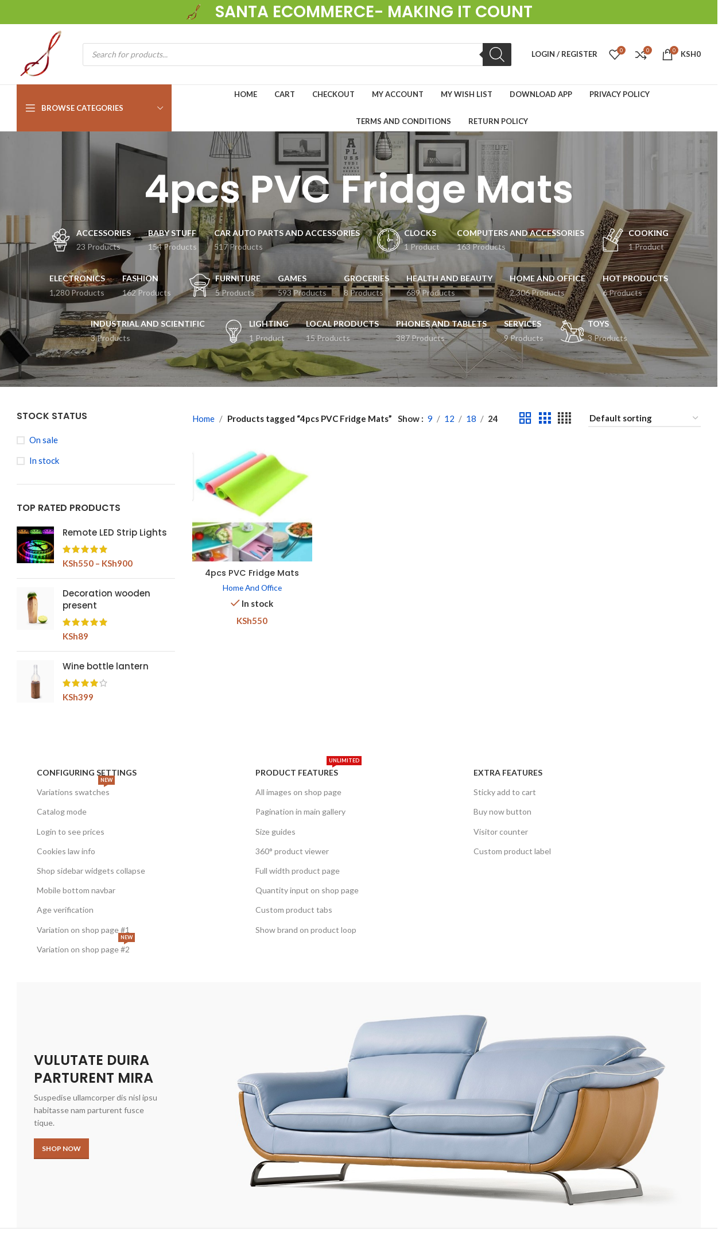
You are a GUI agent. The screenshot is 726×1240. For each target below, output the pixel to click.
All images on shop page (298, 792)
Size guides (275, 831)
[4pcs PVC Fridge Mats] (251, 502)
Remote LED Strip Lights (115, 532)
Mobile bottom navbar (76, 890)
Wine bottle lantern (106, 666)
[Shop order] (644, 418)
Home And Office (251, 586)
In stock (44, 460)
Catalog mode (62, 811)
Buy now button (502, 811)
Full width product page (297, 870)
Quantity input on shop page (307, 890)
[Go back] (129, 189)
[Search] (497, 54)
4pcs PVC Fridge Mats (251, 571)
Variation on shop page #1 (83, 930)
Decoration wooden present (106, 599)
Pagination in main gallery (300, 811)
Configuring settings (87, 772)
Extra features (507, 772)
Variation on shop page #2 (86, 947)
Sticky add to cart (504, 792)
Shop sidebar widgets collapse (91, 870)
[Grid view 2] (525, 418)
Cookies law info (66, 851)
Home (203, 418)
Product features (308, 770)
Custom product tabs (293, 909)
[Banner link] (359, 1105)
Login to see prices (70, 831)
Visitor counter (500, 831)
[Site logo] (194, 11)
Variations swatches (76, 789)
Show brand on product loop (305, 930)
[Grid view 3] (544, 418)
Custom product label (512, 851)
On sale (43, 440)
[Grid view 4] (564, 418)
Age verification (65, 909)
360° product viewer (292, 851)
